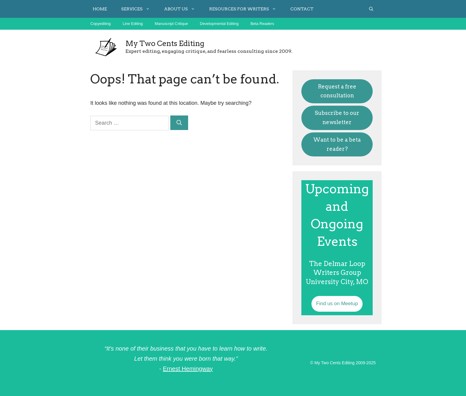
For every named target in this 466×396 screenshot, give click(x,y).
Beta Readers (262, 23)
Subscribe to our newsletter (337, 117)
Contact (302, 9)
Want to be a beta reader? (337, 144)
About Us (183, 9)
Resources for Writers (246, 9)
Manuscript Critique (171, 23)
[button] (371, 9)
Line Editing (133, 23)
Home (100, 9)
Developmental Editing (219, 23)
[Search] (179, 122)
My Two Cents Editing (164, 43)
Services (139, 9)
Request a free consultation (337, 91)
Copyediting (100, 23)
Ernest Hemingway (188, 368)
